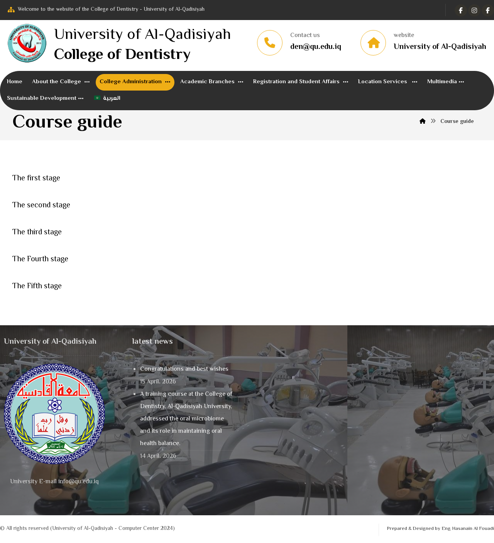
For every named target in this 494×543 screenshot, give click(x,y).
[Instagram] (488, 10)
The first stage (36, 179)
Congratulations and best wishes (184, 369)
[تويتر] (474, 10)
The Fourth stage (40, 260)
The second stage (41, 206)
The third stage (37, 233)
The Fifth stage (37, 287)
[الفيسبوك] (461, 10)
